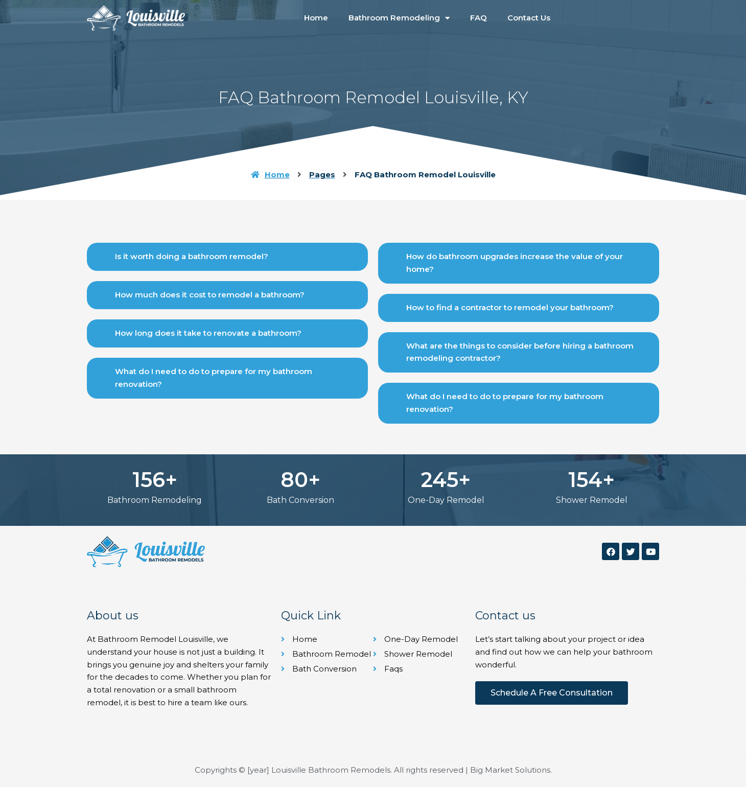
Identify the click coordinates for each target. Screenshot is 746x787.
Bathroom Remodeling (399, 18)
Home (316, 17)
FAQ (478, 17)
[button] (227, 257)
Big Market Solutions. (511, 770)
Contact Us (528, 17)
